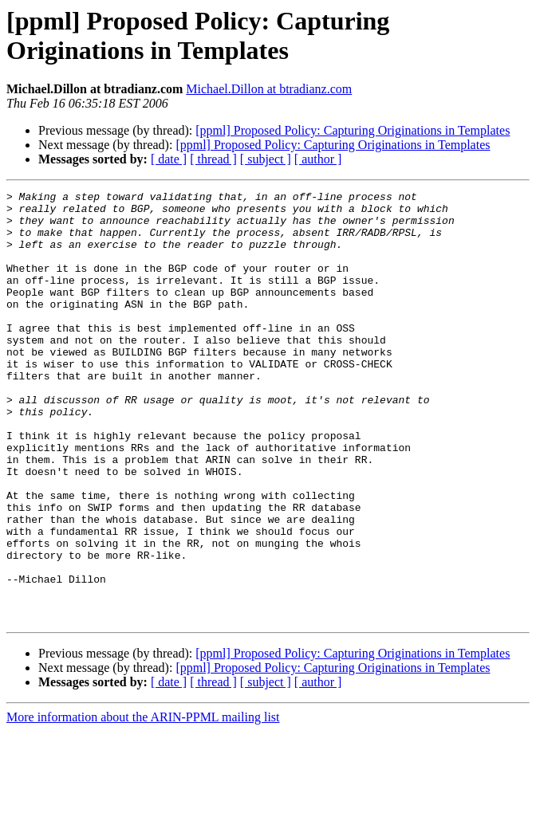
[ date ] (169, 159)
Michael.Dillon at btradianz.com (269, 89)
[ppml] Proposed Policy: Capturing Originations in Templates (352, 130)
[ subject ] (265, 159)
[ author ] (318, 159)
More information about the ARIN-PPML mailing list (143, 803)
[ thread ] (213, 159)
